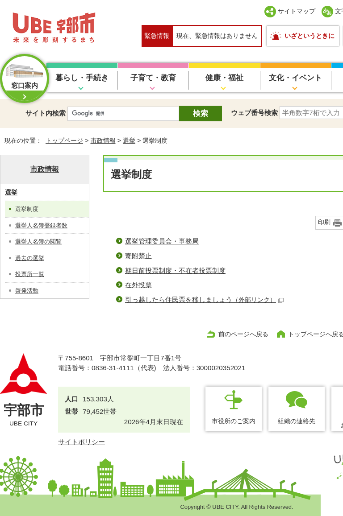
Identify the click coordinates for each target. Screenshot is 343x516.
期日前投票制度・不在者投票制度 (175, 270)
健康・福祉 (224, 78)
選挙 (129, 140)
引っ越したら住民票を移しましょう (204, 299)
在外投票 (138, 285)
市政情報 (103, 140)
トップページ (64, 140)
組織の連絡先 (296, 421)
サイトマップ (296, 11)
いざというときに (309, 35)
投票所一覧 (29, 274)
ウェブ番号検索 (254, 112)
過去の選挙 (29, 258)
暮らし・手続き (82, 78)
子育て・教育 (153, 78)
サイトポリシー (81, 442)
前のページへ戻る (243, 334)
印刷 (324, 222)
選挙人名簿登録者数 (41, 225)
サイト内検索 (45, 113)
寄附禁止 (138, 256)
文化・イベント (295, 78)
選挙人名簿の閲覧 (38, 241)
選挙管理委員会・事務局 (162, 241)
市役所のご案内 (233, 421)
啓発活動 (26, 290)
